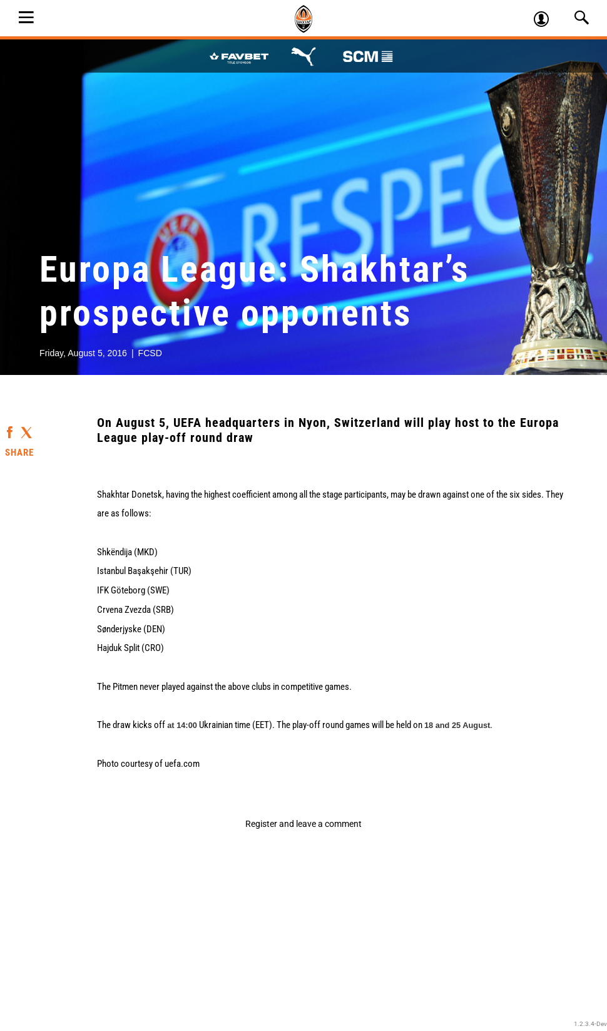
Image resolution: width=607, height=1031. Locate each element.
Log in (546, 20)
